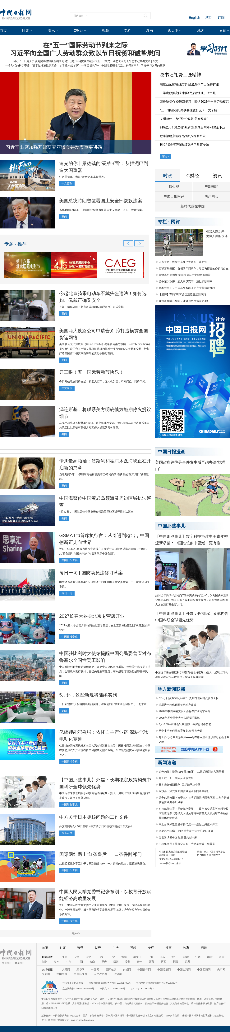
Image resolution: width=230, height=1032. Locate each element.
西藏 (151, 961)
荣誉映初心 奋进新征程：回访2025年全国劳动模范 (194, 101)
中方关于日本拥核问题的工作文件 (93, 817)
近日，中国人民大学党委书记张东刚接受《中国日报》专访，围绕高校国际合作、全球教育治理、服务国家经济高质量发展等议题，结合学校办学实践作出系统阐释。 (104, 910)
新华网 (80, 969)
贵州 (128, 961)
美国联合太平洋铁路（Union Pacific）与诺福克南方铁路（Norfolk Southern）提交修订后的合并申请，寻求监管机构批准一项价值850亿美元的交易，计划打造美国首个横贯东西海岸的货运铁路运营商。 (105, 349)
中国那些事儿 (70, 804)
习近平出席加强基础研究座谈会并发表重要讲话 (54, 147)
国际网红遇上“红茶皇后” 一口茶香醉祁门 (100, 854)
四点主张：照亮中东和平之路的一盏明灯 (183, 261)
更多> (165, 156)
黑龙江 (137, 957)
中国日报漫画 (171, 451)
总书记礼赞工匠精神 (180, 74)
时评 (25, 31)
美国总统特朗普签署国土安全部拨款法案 (100, 200)
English (194, 18)
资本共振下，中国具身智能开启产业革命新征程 (187, 287)
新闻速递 (167, 762)
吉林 (124, 957)
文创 (222, 31)
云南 (139, 961)
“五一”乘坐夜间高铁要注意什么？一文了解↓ (189, 110)
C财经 (78, 31)
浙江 (174, 957)
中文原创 (67, 183)
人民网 (66, 969)
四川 (116, 961)
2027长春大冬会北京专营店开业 (92, 616)
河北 (88, 957)
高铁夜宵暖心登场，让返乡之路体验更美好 (184, 300)
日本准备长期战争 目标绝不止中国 (179, 784)
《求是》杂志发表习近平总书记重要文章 (126, 61)
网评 (175, 221)
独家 (186, 947)
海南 (92, 961)
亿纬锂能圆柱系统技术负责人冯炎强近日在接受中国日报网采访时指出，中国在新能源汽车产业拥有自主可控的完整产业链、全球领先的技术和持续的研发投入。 (104, 750)
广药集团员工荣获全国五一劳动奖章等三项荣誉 (187, 843)
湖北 (44, 961)
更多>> (75, 933)
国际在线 (111, 969)
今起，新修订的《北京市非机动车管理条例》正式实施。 (92, 306)
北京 (64, 957)
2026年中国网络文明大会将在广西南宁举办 (184, 711)
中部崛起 (211, 186)
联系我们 (19, 963)
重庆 (104, 961)
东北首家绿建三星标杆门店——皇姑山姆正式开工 (188, 824)
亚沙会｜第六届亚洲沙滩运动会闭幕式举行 (184, 791)
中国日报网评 (173, 196)
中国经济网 (164, 969)
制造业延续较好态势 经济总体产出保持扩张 (189, 84)
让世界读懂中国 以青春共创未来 (178, 837)
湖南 (56, 961)
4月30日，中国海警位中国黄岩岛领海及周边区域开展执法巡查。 (97, 511)
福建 (186, 957)
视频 (105, 31)
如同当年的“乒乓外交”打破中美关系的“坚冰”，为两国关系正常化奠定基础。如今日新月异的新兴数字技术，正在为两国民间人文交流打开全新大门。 (192, 600)
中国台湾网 (184, 969)
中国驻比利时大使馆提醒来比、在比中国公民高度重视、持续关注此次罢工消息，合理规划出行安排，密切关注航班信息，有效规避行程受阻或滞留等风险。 (104, 671)
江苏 (162, 957)
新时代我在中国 (193, 206)
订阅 (221, 18)
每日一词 (67, 593)
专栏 (127, 31)
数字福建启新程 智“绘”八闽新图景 (183, 136)
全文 (155, 61)
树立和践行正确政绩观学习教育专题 (184, 144)
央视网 (127, 969)
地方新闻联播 (171, 689)
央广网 (221, 969)
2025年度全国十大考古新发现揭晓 (179, 717)
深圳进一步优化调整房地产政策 (177, 704)
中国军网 (62, 974)
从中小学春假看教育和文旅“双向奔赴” (181, 730)
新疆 (175, 961)
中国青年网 (144, 969)
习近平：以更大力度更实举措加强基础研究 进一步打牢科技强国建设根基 (56, 61)
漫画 (149, 31)
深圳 (187, 961)
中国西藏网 (204, 969)
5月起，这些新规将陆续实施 (88, 694)
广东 (68, 961)
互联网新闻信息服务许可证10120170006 (110, 983)
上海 (150, 957)
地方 (200, 31)
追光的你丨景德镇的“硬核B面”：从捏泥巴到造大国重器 (191, 771)
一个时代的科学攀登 (17, 65)
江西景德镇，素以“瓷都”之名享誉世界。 (83, 176)
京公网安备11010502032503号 (78, 988)
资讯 (51, 31)
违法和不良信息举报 (72, 983)
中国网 (95, 969)
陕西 (163, 961)
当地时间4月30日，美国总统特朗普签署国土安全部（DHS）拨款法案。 (102, 209)
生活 (116, 947)
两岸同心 (211, 196)
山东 (210, 957)
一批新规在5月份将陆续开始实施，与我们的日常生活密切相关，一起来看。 (104, 704)
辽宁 (112, 957)
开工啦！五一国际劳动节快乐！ (91, 372)
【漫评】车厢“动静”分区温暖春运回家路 (182, 294)
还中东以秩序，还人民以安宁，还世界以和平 (185, 281)
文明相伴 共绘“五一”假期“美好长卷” (184, 118)
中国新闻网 (80, 974)
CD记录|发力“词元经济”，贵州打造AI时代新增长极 (189, 698)
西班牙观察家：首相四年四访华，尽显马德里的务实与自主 (193, 268)
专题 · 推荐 (15, 243)
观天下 (173, 31)
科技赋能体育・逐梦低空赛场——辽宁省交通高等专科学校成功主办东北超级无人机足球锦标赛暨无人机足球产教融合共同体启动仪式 (193, 813)
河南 (221, 957)
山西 (100, 957)
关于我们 (6, 963)
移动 (208, 18)
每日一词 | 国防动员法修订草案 (91, 572)
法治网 (118, 974)
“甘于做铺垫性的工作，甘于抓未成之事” (55, 65)
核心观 (174, 186)
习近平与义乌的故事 (153, 65)
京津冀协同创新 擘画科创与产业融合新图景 (184, 274)
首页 (3, 31)
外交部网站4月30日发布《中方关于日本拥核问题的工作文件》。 (97, 826)
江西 (198, 957)
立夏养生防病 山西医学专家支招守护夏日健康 (186, 830)
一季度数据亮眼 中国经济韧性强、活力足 (188, 93)
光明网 (46, 974)
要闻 (64, 216)
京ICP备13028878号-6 (142, 988)
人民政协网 (100, 974)
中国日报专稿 (70, 560)
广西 (80, 961)
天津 (76, 957)
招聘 (204, 947)
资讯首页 (67, 833)
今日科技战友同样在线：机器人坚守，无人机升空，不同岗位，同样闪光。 (103, 381)
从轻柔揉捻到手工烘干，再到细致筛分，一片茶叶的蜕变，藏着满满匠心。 (103, 863)
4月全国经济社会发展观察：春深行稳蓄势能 (185, 724)
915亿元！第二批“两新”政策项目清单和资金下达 (192, 127)
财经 (98, 947)
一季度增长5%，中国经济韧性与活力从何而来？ (110, 65)
